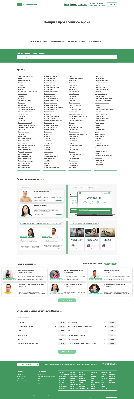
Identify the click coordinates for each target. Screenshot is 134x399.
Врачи (67, 4)
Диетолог (47, 136)
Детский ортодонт (50, 80)
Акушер (20, 78)
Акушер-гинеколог (24, 80)
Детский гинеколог (24, 149)
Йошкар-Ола (74, 384)
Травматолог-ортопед (102, 118)
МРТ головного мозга (25, 327)
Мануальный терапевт (76, 78)
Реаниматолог (73, 165)
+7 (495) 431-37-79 (96, 4)
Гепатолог (21, 120)
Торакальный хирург (101, 114)
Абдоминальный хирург (25, 76)
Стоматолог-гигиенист (102, 103)
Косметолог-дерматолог (51, 156)
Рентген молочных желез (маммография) (82, 343)
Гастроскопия (72, 322)
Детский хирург (49, 123)
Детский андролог (24, 141)
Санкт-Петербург (64, 374)
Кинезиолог (47, 149)
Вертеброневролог (24, 105)
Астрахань (62, 378)
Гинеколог (21, 129)
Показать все (67, 352)
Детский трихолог (49, 112)
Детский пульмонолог (51, 100)
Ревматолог (73, 167)
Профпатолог (73, 149)
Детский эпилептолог (51, 127)
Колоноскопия (22, 335)
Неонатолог (73, 98)
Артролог (21, 98)
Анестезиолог (22, 94)
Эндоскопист (99, 162)
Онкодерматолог (74, 103)
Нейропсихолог (74, 92)
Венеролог (21, 103)
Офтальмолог (73, 136)
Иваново (72, 378)
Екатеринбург (74, 376)
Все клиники (41, 374)
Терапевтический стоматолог (104, 109)
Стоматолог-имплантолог (103, 100)
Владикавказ (63, 386)
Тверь (102, 380)
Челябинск (112, 378)
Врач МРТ (47, 165)
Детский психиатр (49, 94)
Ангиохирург (22, 87)
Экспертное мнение (110, 263)
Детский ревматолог (50, 103)
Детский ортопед (49, 83)
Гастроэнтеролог (23, 114)
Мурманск (82, 386)
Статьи (40, 383)
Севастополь (104, 372)
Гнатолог (21, 134)
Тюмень (103, 386)
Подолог (72, 147)
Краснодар (82, 378)
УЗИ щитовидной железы (76, 335)
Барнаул (61, 380)
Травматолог (99, 116)
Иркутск (72, 382)
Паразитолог (73, 138)
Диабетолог (47, 134)
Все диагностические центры (46, 376)
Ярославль (112, 382)
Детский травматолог (51, 109)
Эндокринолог (99, 160)
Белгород (61, 382)
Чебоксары (112, 376)
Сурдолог (98, 107)
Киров (81, 376)
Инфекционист (48, 143)
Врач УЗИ (97, 127)
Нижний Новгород (84, 388)
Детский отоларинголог (51, 87)
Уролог (97, 132)
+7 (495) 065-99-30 (110, 365)
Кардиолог (47, 145)
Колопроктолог (48, 152)
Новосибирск (94, 372)
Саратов (93, 388)
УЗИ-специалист (100, 129)
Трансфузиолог (99, 123)
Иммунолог (47, 138)
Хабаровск (112, 374)
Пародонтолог (73, 141)
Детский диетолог (24, 154)
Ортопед (72, 123)
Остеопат (72, 125)
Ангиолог (21, 85)
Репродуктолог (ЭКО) (101, 80)
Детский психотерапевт (51, 98)
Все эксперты (67, 300)
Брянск (61, 384)
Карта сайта (20, 378)
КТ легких (21, 322)
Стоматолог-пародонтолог (26, 109)
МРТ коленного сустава (26, 331)
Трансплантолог (100, 120)
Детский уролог (49, 114)
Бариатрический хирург (25, 100)
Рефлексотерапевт (101, 83)
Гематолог (21, 116)
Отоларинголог (74, 132)
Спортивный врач (100, 96)
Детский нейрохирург (50, 76)
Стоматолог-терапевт (25, 112)
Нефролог (72, 100)
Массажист (72, 80)
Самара (93, 386)
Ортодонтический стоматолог (78, 116)
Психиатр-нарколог (75, 154)
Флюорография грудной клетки (28, 343)
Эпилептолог (99, 164)
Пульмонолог (73, 161)
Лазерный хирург (49, 158)
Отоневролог (73, 129)
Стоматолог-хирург (101, 151)
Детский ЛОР (48, 89)
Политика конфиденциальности (26, 380)
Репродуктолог (99, 78)
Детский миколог (23, 165)
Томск (102, 382)
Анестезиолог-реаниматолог (27, 92)
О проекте (20, 374)
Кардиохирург (48, 147)
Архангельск (62, 376)
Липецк (81, 382)
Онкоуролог (73, 112)
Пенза (92, 378)
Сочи (102, 376)
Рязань (93, 384)
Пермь (92, 380)
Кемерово (82, 374)
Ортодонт (72, 118)
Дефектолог (48, 132)
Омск (92, 374)
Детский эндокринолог (51, 125)
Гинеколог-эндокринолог (26, 127)
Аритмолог (21, 96)
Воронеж (73, 374)
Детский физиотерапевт (51, 116)
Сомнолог (98, 92)
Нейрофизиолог (74, 94)
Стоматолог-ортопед (76, 120)
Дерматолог (22, 136)
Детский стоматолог (50, 105)
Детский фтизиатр (50, 118)
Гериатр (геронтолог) (25, 123)
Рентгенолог (99, 76)
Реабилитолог (73, 163)
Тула (102, 384)
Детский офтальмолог (51, 92)
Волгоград (73, 372)
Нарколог (72, 87)
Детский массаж (49, 129)
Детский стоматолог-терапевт (53, 107)
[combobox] (67, 317)
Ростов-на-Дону (95, 382)
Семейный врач (100, 87)
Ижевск (72, 380)
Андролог (21, 89)
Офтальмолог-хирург (75, 114)
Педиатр (72, 143)
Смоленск (103, 374)
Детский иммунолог (24, 156)
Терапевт (98, 112)
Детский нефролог (50, 78)
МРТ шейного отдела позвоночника (80, 327)
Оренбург (93, 376)
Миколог (72, 83)
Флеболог (98, 138)
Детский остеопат (49, 85)
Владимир (62, 388)
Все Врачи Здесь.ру (29, 364)
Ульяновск (104, 388)
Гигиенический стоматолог (27, 125)
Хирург (97, 153)
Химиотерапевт (100, 149)
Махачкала (82, 384)
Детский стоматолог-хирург (53, 120)
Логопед (46, 163)
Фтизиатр (98, 143)
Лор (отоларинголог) (75, 127)
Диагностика (82, 4)
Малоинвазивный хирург (51, 167)
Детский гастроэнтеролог (26, 145)
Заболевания (42, 380)
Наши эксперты (21, 376)
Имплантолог (48, 141)
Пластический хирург (76, 145)
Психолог (72, 156)
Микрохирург (73, 85)
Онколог (71, 107)
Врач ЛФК (47, 161)
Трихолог (97, 125)
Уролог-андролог (100, 134)
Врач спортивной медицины (104, 98)
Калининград (74, 388)
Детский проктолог (24, 163)
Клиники (73, 4)
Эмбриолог (98, 158)
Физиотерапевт (100, 136)
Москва (61, 372)
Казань (72, 386)
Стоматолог (98, 105)
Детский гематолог (24, 147)
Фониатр (97, 141)
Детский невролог (24, 167)
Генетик (20, 118)
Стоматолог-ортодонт (25, 107)
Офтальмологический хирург (78, 134)
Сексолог (98, 85)
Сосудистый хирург (101, 94)
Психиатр (72, 152)
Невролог (72, 89)
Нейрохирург (73, 96)
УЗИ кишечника (73, 339)
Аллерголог (22, 83)
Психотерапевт (74, 158)
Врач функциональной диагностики (102, 146)
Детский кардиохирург (25, 161)
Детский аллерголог (24, 138)
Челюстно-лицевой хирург (103, 155)
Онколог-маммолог (75, 109)
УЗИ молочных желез (75, 331)
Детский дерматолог (25, 152)
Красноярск (82, 380)
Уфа (110, 372)
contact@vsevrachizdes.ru (111, 397)
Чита (110, 380)
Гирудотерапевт (23, 132)
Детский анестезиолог (25, 143)
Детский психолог (49, 96)
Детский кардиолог (24, 158)
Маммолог (72, 76)
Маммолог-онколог (75, 105)
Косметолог (47, 154)
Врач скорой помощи (101, 89)
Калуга (81, 372)
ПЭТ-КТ (20, 339)
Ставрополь (104, 378)
